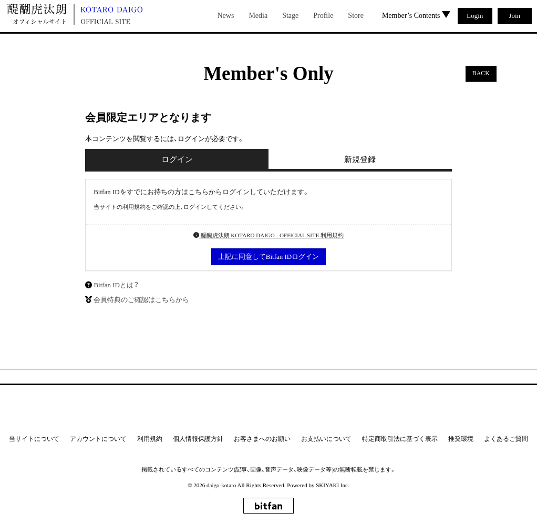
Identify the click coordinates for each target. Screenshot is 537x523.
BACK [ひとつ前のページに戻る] (481, 73)
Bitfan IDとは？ (116, 285)
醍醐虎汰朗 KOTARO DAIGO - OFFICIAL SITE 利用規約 (268, 235)
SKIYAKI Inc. (332, 485)
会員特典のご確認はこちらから (141, 300)
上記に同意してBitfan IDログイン (268, 256)
